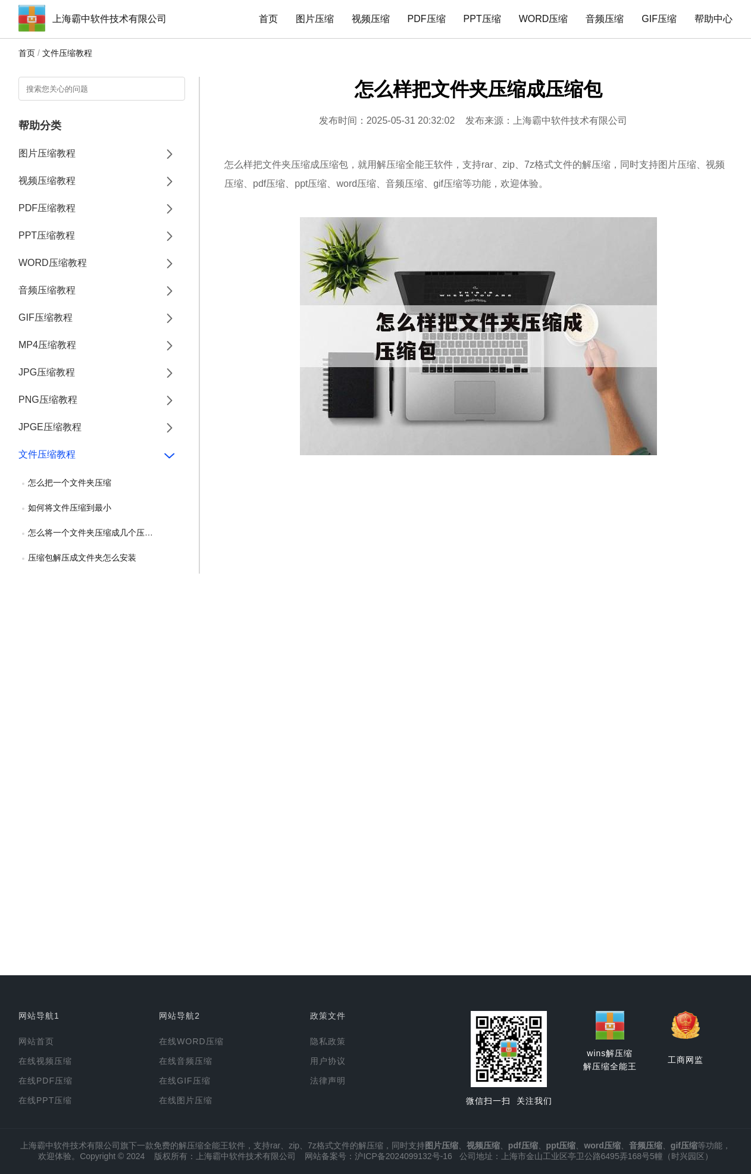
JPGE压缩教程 (50, 427)
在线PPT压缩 (45, 1100)
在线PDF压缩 (45, 1080)
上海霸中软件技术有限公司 (109, 19)
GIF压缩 (659, 19)
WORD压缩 (543, 19)
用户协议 (328, 1061)
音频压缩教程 (47, 290)
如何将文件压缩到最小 (69, 507)
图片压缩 (315, 19)
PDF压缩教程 (47, 208)
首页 (268, 19)
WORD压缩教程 (52, 263)
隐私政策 (328, 1041)
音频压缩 (605, 19)
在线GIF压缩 (184, 1080)
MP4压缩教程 (47, 345)
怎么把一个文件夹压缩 (69, 482)
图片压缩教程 (47, 153)
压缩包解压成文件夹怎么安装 (82, 557)
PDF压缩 (427, 19)
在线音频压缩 (185, 1061)
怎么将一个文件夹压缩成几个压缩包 (94, 532)
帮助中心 (713, 19)
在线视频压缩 (45, 1061)
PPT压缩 (482, 19)
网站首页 (36, 1041)
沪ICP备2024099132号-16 (403, 1156)
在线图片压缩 (185, 1100)
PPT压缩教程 (46, 235)
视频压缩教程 (47, 181)
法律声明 (328, 1080)
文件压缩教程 (67, 53)
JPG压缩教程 (46, 372)
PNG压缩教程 (47, 400)
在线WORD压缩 (191, 1041)
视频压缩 (371, 19)
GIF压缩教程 (45, 317)
